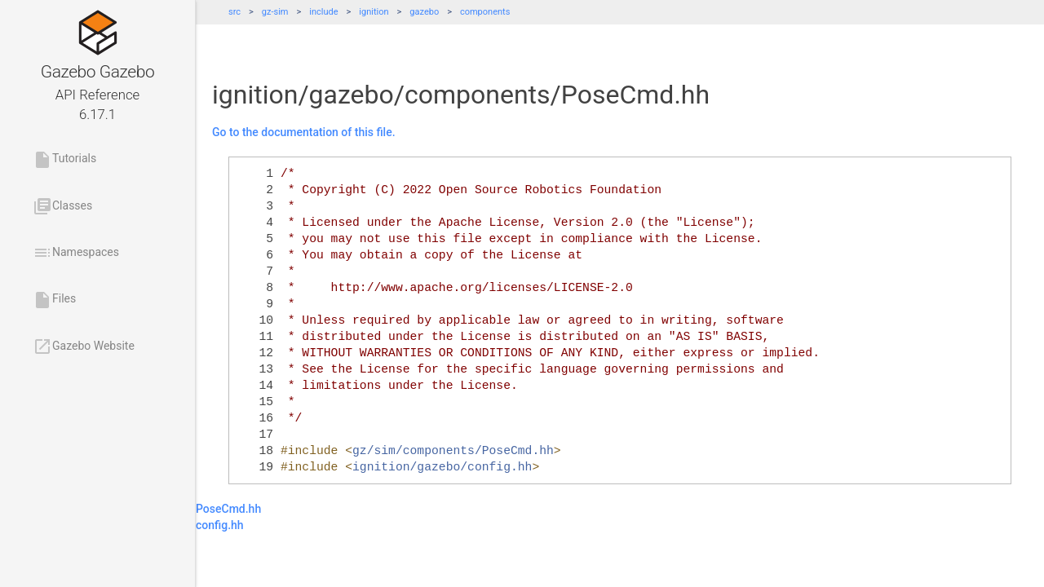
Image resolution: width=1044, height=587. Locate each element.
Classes (62, 206)
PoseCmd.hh (228, 508)
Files (54, 300)
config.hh (220, 525)
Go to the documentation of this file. (304, 132)
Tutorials (64, 160)
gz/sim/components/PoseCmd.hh (453, 451)
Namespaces (76, 253)
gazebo (424, 12)
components (485, 12)
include (323, 12)
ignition (373, 12)
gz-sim (275, 12)
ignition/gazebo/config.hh (442, 467)
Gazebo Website (84, 346)
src (234, 12)
